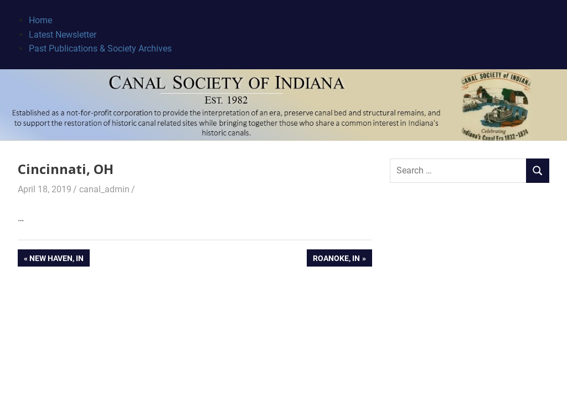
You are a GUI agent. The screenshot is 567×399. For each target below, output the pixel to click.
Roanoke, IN (336, 259)
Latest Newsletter (62, 34)
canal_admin (104, 189)
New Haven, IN (56, 259)
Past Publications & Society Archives (100, 48)
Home (40, 20)
